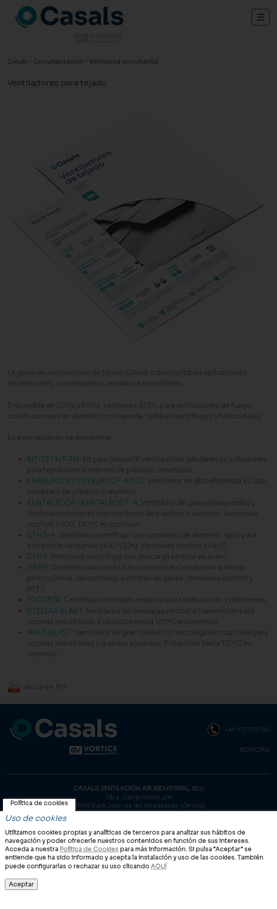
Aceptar (21, 884)
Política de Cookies (89, 849)
